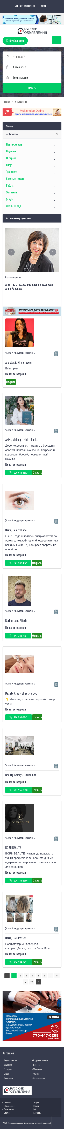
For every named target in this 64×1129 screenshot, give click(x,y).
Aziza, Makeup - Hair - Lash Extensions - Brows (32, 439)
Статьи (7, 1112)
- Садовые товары (40, 1060)
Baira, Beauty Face (16, 530)
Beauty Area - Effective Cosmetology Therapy (31, 693)
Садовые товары (15, 179)
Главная (7, 1102)
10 (32, 982)
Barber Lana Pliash (16, 620)
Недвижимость (14, 144)
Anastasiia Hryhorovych (18, 362)
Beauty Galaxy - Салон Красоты (23, 775)
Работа (9, 185)
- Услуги (35, 1073)
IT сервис (11, 158)
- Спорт (6, 1073)
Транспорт (11, 172)
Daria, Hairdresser (15, 938)
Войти (43, 5)
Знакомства (9, 1109)
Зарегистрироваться (25, 5)
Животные (11, 192)
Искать (32, 88)
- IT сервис (7, 1069)
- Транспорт (8, 1078)
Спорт (9, 165)
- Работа (36, 1064)
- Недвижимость (10, 1060)
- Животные (37, 1069)
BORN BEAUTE (13, 847)
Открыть (10, 382)
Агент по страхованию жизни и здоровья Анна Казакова (29, 286)
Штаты (36, 1105)
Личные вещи (13, 206)
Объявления (9, 1105)
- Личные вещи (38, 1078)
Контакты (37, 1112)
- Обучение (7, 1064)
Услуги (9, 199)
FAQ (35, 1109)
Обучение (11, 151)
